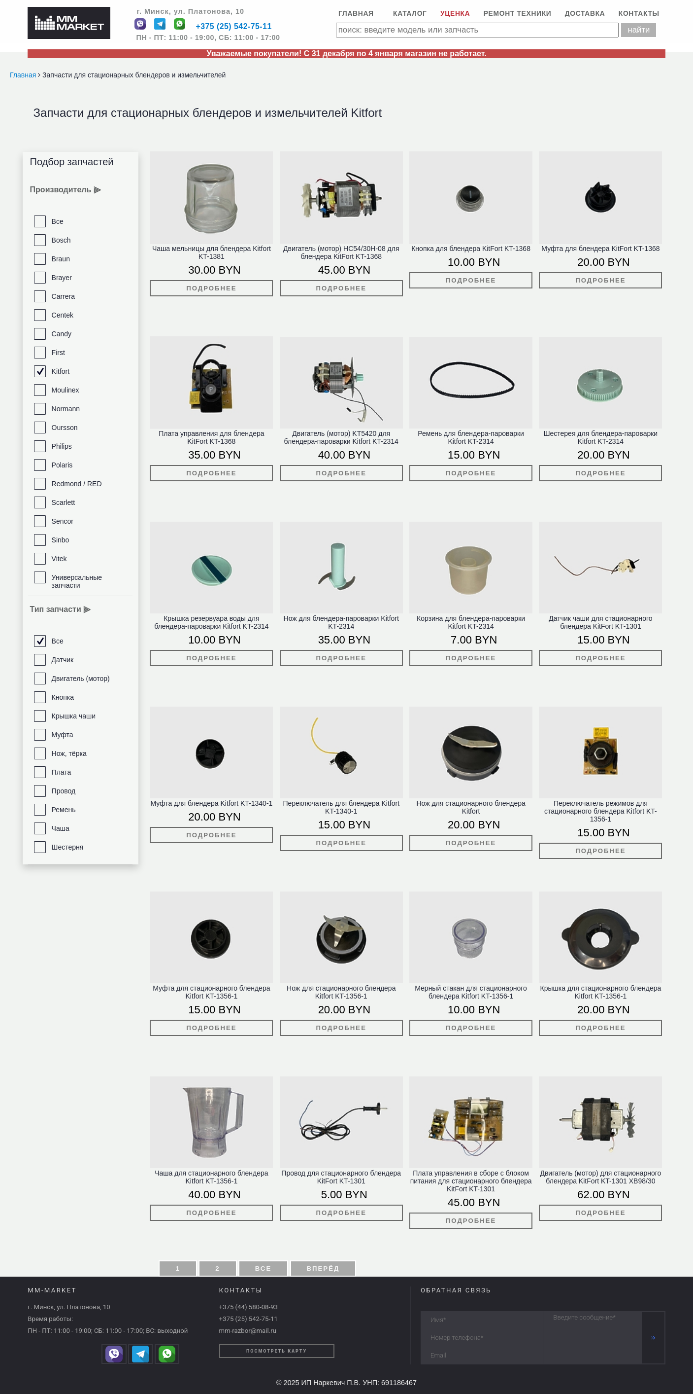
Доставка (585, 13)
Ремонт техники (518, 13)
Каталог (410, 13)
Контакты (639, 13)
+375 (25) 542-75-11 (233, 27)
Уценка (455, 13)
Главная (356, 13)
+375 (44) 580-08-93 (248, 1307)
